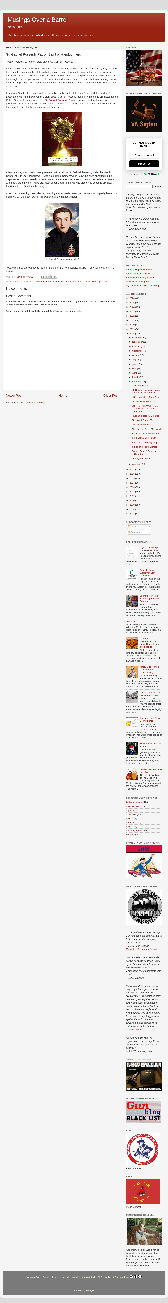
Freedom (130, 822)
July (134, 359)
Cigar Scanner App (149, 547)
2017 (132, 469)
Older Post (110, 395)
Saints (73, 281)
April (134, 373)
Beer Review (132, 806)
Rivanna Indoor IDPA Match (146, 416)
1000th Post (132, 621)
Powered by (144, 174)
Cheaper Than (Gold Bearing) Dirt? (150, 719)
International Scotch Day (144, 438)
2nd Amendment (134, 802)
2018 (132, 333)
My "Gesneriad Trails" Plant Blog (142, 285)
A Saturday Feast (140, 385)
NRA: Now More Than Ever (145, 397)
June (135, 364)
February (137, 381)
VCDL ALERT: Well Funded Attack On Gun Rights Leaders (145, 409)
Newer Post (14, 395)
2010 (132, 500)
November (137, 342)
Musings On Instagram (137, 281)
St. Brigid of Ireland (141, 458)
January (136, 464)
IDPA (128, 826)
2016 (132, 474)
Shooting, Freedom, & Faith (140, 277)
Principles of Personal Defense (142, 949)
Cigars (129, 810)
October (136, 346)
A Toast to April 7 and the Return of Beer (150, 693)
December (137, 337)
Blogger (90, 1290)
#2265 (137, 1029)
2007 (132, 513)
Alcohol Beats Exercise (143, 401)
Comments (135, 532)
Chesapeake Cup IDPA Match (147, 429)
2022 (132, 316)
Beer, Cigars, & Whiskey (138, 273)
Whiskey (130, 834)
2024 (132, 307)
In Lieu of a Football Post (144, 447)
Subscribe (144, 163)
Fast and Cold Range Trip (145, 442)
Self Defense (83, 281)
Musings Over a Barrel (38, 19)
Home (63, 395)
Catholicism (38, 281)
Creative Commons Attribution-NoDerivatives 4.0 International (104, 1276)
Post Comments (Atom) (31, 402)
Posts (132, 526)
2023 (132, 311)
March (135, 377)
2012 (132, 491)
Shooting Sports (100, 281)
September (138, 351)
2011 (132, 496)
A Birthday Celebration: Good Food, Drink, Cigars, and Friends (150, 642)
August (136, 355)
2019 (132, 329)
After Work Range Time (143, 420)
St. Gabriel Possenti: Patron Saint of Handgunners (146, 391)
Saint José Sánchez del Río (146, 433)
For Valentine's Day (141, 424)
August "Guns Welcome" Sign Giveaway (147, 573)
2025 (132, 302)
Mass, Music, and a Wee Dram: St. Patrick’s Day (149, 670)
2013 (132, 487)
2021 (132, 320)
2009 (132, 505)
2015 (132, 478)
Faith (48, 281)
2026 (132, 298)
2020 (132, 324)
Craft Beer (131, 814)
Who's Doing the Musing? (139, 269)
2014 (132, 483)
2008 (132, 509)
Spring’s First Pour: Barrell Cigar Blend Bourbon (149, 598)
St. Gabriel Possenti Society (61, 100)
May (134, 368)
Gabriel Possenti (60, 281)
